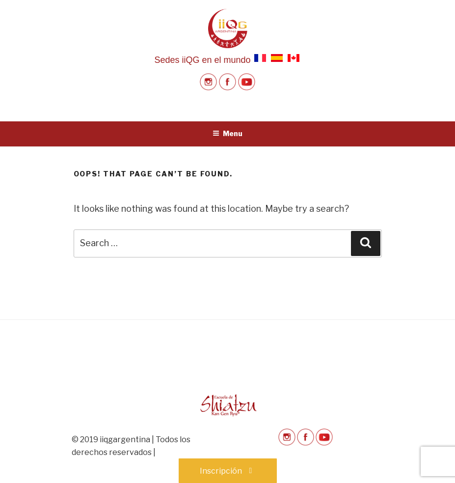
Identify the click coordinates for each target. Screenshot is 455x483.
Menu (227, 133)
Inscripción (228, 471)
